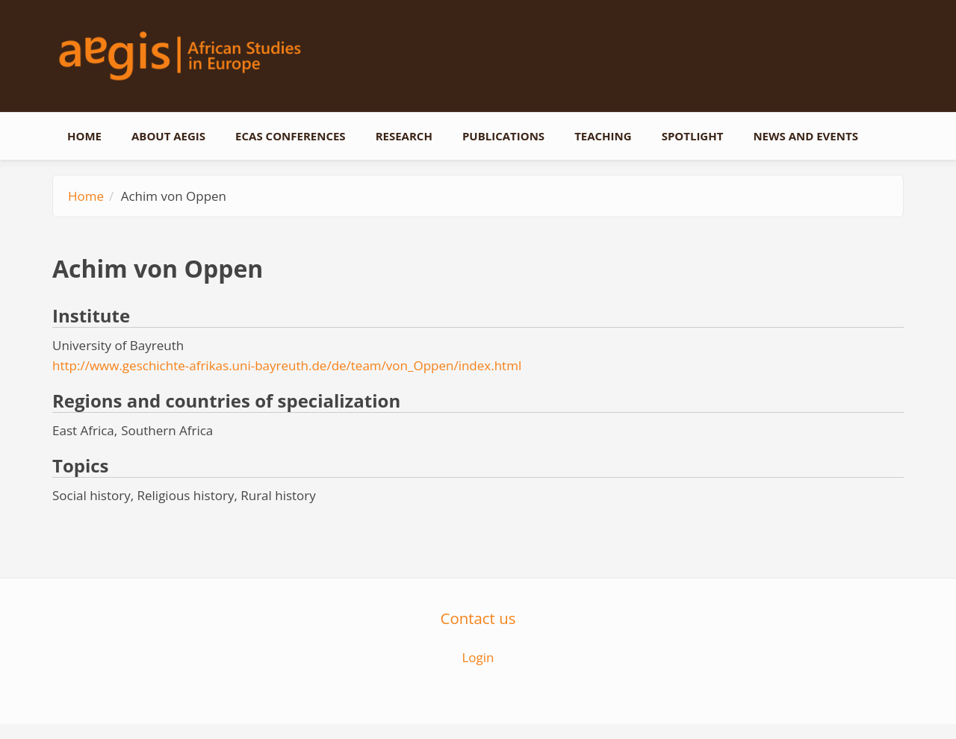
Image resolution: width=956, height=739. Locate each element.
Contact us (478, 618)
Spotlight (693, 135)
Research (404, 135)
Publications (503, 135)
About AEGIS (168, 135)
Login (478, 657)
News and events (805, 135)
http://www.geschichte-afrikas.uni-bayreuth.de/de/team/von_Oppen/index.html (286, 365)
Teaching (603, 135)
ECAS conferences (290, 135)
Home (84, 135)
